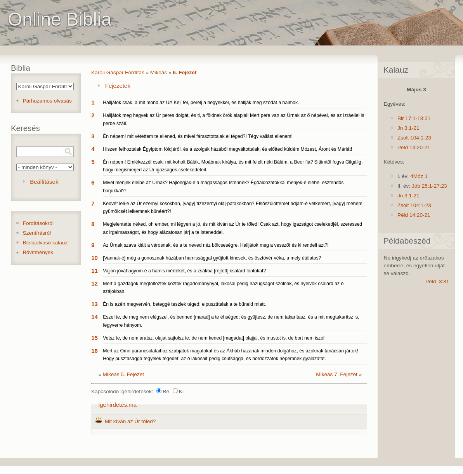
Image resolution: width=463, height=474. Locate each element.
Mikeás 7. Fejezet (336, 374)
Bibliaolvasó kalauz (45, 243)
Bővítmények (38, 252)
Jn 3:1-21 (408, 128)
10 (94, 257)
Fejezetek (117, 85)
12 (94, 283)
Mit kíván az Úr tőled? (130, 421)
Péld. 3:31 (437, 281)
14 (94, 317)
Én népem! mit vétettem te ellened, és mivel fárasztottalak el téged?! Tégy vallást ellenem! (198, 136)
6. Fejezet (184, 72)
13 (94, 304)
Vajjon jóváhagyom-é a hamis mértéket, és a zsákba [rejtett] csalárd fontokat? (184, 271)
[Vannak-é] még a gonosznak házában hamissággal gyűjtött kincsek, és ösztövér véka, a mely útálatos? (212, 258)
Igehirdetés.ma (117, 404)
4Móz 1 (419, 176)
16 (94, 350)
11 (94, 270)
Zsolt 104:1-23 (414, 138)
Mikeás (158, 72)
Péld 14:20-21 (413, 147)
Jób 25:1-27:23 (429, 186)
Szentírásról (37, 233)
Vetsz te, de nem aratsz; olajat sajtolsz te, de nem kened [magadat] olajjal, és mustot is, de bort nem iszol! (214, 338)
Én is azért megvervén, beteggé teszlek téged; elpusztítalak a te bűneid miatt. (184, 304)
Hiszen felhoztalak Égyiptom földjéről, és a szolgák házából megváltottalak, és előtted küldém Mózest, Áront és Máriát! (227, 149)
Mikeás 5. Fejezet (123, 374)
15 (94, 338)
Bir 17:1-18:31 (413, 118)
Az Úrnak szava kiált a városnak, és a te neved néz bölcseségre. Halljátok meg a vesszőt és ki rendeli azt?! (215, 245)
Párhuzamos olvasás (47, 101)
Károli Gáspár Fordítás (117, 72)
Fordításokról (38, 223)
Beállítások (44, 181)
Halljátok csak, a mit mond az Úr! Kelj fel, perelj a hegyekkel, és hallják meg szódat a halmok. (201, 102)
